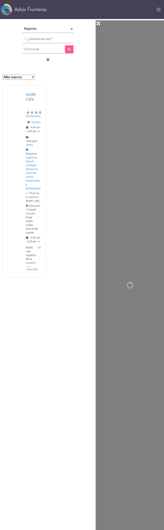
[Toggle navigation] (158, 9)
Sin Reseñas (33, 116)
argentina (31, 157)
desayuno (32, 169)
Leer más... (33, 269)
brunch (30, 161)
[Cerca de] (43, 49)
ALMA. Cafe (31, 97)
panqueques (33, 188)
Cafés (29, 144)
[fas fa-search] (69, 49)
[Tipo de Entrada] (47, 29)
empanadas (33, 180)
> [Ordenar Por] (19, 77)
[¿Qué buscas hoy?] (47, 39)
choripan (31, 165)
